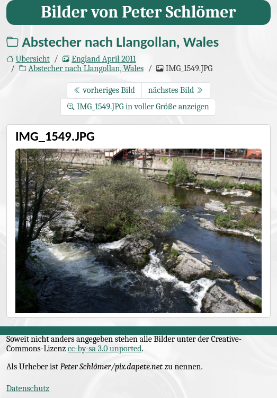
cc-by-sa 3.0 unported (105, 348)
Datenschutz (27, 388)
